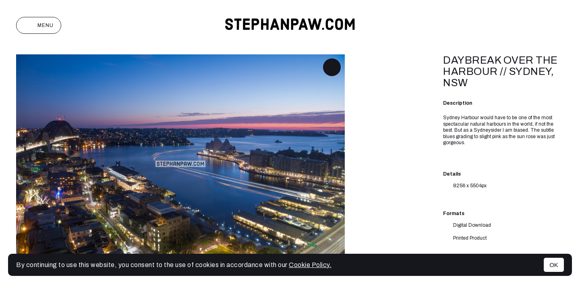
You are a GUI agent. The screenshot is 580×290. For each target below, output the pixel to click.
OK (553, 264)
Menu (39, 25)
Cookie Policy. (310, 264)
